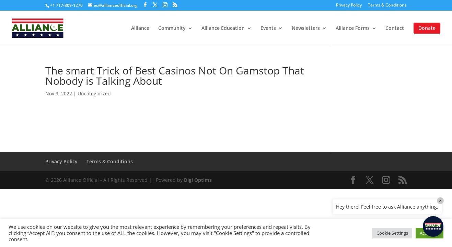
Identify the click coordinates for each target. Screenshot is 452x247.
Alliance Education (223, 28)
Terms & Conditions (387, 5)
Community (172, 28)
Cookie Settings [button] (392, 233)
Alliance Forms (353, 28)
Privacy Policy (349, 5)
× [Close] (440, 200)
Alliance (140, 28)
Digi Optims (198, 180)
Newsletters (306, 28)
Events (268, 28)
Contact (394, 28)
